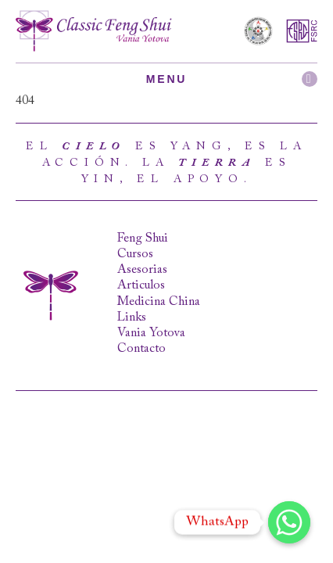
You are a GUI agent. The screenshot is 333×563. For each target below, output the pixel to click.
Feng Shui (142, 238)
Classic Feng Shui (94, 31)
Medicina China (158, 302)
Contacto (141, 348)
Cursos (135, 254)
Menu (231, 79)
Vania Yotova (151, 333)
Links (131, 317)
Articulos (141, 285)
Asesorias (142, 270)
